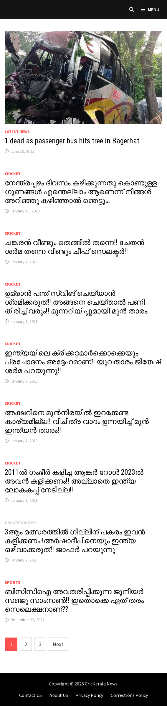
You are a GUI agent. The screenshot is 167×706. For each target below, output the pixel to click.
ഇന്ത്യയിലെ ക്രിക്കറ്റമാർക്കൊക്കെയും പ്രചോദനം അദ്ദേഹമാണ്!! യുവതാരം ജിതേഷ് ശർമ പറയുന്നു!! (83, 362)
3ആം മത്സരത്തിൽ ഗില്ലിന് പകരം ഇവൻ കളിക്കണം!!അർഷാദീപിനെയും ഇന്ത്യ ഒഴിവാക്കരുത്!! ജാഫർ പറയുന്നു (75, 541)
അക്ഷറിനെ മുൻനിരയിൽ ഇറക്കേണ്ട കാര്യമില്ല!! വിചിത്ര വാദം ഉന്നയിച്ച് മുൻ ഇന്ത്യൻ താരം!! (77, 421)
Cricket (13, 173)
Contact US (30, 695)
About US (58, 695)
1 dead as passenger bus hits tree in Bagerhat (72, 141)
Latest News (17, 131)
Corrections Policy (129, 695)
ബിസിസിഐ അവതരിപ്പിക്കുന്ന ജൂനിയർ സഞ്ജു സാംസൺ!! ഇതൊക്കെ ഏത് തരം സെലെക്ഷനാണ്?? (74, 600)
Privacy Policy (89, 695)
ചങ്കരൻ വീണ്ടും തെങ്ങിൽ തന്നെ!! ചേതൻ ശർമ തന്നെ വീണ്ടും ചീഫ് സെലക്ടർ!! (74, 247)
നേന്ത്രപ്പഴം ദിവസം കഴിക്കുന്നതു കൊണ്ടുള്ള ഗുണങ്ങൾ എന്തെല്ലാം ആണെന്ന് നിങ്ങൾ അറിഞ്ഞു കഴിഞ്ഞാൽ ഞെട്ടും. (81, 192)
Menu (150, 9)
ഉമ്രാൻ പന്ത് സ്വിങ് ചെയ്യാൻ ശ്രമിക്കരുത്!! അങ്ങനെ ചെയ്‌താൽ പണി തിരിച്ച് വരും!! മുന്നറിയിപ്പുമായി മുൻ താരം (76, 302)
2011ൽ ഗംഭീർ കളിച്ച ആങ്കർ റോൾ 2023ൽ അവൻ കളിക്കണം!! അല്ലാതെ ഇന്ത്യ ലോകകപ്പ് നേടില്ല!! (74, 481)
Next (58, 644)
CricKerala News (101, 684)
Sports (12, 582)
